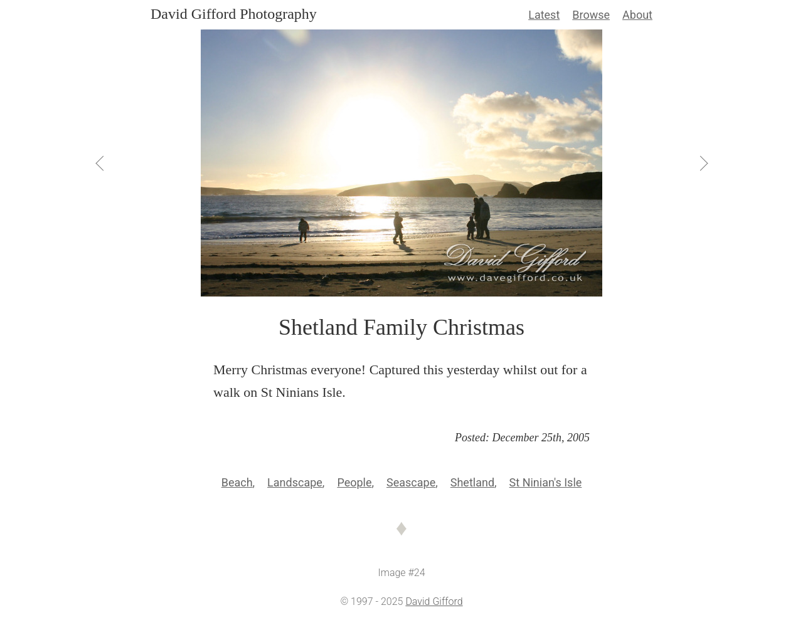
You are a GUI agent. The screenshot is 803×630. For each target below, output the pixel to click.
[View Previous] (100, 163)
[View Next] (703, 163)
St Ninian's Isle (545, 482)
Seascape (410, 482)
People (354, 482)
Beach (237, 482)
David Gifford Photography (234, 13)
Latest (544, 14)
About (637, 14)
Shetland (472, 482)
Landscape (294, 482)
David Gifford (433, 601)
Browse (591, 14)
